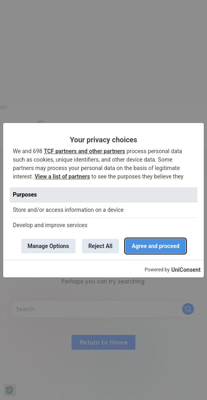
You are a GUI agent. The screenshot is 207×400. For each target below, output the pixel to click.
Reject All (100, 246)
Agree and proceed (156, 246)
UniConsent (186, 270)
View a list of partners (62, 176)
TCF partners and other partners (84, 151)
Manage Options (48, 246)
